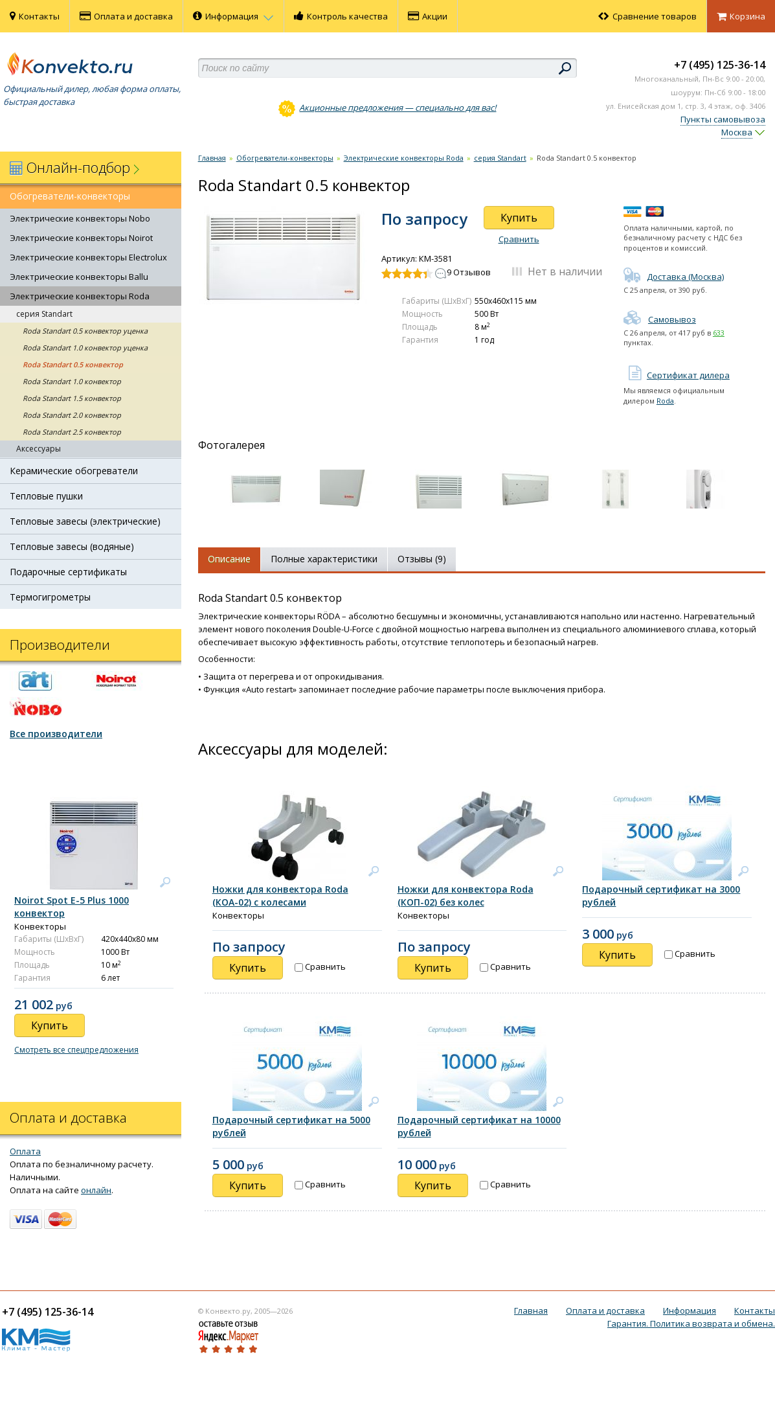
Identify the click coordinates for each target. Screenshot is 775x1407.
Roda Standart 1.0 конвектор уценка (85, 347)
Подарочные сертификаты (68, 572)
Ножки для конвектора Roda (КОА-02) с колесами (280, 895)
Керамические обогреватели (74, 470)
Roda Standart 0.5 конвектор (73, 364)
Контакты (35, 16)
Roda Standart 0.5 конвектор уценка (85, 331)
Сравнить (519, 239)
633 (718, 332)
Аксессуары (38, 448)
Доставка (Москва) (673, 276)
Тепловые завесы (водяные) (72, 546)
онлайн (96, 1190)
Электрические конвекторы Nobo (80, 218)
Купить (518, 218)
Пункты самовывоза (722, 119)
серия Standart (44, 313)
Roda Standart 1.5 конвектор (72, 398)
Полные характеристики (324, 559)
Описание (229, 559)
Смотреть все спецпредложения (76, 1049)
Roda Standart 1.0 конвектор (72, 381)
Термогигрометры (50, 597)
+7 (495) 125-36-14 (719, 65)
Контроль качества (341, 16)
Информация (233, 16)
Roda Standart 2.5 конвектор (72, 432)
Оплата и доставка (126, 16)
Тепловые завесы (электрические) (85, 521)
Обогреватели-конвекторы (70, 196)
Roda (665, 401)
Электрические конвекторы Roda (80, 296)
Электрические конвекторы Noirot (81, 238)
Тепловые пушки (46, 496)
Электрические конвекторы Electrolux (88, 257)
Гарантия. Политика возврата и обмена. (691, 1323)
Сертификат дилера (676, 375)
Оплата (25, 1151)
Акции (427, 16)
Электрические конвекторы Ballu (79, 276)
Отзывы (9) (422, 559)
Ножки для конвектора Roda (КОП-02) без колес (466, 895)
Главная (212, 158)
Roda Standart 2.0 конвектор (72, 415)
